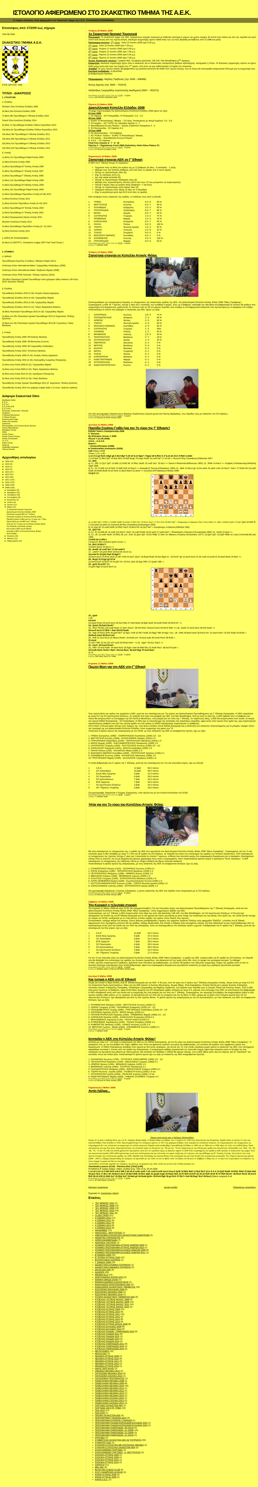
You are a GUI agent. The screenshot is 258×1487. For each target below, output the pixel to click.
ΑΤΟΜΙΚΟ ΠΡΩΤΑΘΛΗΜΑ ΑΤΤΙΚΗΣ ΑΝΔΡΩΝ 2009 (119, 1245)
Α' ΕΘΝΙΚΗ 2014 (103, 1228)
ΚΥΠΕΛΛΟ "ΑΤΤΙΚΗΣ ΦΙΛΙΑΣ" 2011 (112, 1304)
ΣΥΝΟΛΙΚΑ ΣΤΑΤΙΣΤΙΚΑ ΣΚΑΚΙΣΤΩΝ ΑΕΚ (115, 1447)
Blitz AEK (99, 1467)
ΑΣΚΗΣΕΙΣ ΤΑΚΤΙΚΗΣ (105, 1242)
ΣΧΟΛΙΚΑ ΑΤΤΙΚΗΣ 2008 (107, 1455)
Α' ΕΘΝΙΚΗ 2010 (103, 1218)
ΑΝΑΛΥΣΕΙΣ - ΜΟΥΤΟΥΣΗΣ (108, 1232)
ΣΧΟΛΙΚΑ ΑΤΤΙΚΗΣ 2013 (107, 1462)
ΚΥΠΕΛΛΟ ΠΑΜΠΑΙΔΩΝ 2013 (109, 1346)
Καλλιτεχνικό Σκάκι (10, 419)
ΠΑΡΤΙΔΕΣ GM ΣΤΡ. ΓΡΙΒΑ (105, 656)
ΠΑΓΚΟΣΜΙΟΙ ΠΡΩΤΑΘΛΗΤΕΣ (109, 1378)
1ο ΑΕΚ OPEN (102, 1215)
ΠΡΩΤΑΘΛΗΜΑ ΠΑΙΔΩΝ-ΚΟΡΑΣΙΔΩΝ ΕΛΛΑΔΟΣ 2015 (121, 1425)
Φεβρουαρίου (13, 541)
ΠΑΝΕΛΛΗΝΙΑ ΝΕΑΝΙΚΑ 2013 (109, 1393)
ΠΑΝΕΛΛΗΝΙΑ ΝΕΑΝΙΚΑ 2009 (109, 1383)
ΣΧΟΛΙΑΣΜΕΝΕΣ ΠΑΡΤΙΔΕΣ (109, 1450)
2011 (7, 479)
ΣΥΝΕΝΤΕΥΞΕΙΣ (103, 1442)
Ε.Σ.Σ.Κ (5, 404)
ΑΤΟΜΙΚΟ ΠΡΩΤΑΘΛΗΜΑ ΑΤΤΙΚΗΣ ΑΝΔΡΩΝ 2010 (119, 1247)
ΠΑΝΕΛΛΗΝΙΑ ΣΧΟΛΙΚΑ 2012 (109, 1400)
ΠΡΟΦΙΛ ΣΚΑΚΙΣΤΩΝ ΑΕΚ (107, 1415)
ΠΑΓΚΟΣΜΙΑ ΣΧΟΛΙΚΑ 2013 (108, 1376)
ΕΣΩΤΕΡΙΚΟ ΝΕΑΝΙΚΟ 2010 (109, 1294)
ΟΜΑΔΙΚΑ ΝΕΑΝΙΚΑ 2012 (107, 1371)
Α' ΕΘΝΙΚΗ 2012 (103, 1223)
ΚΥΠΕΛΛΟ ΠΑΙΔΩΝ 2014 (107, 1341)
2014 (7, 472)
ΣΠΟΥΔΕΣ (100, 1437)
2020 (7, 461)
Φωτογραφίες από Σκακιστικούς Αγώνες (19, 426)
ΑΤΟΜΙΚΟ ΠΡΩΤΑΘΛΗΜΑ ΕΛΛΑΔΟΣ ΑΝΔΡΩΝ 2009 (120, 1250)
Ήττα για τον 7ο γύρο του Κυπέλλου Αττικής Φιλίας (125, 804)
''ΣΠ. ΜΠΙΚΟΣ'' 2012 (104, 1203)
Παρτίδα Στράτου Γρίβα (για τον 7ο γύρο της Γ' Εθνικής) (129, 428)
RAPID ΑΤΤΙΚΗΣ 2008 (105, 1474)
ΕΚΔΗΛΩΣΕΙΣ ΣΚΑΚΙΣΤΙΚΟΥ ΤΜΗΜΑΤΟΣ (115, 1287)
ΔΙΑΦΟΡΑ (99, 1272)
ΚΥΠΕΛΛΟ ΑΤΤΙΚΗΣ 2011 (107, 1314)
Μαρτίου (10, 538)
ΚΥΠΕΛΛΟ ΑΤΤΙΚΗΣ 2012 (107, 1316)
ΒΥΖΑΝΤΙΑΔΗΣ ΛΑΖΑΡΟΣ (105, 1180)
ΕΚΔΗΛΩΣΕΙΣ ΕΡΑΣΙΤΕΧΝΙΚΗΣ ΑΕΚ (112, 1284)
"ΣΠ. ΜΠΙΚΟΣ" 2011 (104, 1213)
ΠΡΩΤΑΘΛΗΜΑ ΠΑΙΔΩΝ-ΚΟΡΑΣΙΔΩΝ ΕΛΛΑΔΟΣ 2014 (121, 1423)
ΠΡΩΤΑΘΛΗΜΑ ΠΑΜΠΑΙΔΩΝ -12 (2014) (114, 1435)
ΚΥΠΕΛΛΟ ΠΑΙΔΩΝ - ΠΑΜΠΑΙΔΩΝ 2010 (114, 1331)
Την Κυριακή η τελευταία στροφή (112, 905)
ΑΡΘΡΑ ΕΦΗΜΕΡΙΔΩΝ (106, 1240)
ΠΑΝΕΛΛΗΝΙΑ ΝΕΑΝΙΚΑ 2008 (109, 1381)
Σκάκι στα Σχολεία (9, 421)
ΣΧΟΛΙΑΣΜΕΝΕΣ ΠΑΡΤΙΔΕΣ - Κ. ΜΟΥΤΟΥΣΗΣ (118, 1452)
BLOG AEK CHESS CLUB (107, 1469)
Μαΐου (10, 507)
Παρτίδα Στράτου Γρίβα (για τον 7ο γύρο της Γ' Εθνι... (27, 519)
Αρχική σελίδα (170, 1187)
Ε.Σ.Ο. (5, 402)
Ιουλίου (10, 502)
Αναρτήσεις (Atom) (110, 1193)
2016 (7, 466)
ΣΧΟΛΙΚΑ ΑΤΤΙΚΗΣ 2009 (107, 1457)
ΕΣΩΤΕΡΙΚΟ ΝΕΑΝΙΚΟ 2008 (106, 97)
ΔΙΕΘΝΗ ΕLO (101, 1274)
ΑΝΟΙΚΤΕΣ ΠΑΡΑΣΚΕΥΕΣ (107, 1237)
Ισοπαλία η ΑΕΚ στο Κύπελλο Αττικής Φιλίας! (121, 1039)
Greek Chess (7, 434)
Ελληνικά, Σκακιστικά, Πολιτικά (15, 411)
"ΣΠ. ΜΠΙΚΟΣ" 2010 (104, 1210)
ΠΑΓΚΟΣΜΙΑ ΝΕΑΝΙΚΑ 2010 (108, 1373)
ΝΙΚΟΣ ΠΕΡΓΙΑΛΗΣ (104, 1368)
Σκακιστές (6, 423)
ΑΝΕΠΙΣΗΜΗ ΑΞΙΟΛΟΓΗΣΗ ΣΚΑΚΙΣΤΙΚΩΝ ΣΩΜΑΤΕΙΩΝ (122, 1235)
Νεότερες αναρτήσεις (98, 1187)
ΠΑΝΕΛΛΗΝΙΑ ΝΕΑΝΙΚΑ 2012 (109, 1390)
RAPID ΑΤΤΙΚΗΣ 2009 (105, 1477)
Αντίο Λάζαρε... (99, 1091)
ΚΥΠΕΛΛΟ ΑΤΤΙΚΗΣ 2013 (107, 1319)
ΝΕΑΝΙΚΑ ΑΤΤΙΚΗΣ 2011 (107, 1361)
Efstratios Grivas (9, 430)
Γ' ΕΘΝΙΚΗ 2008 (101, 245)
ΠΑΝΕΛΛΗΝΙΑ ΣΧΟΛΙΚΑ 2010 (109, 1398)
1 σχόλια (127, 95)
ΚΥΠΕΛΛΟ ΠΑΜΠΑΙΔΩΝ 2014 (109, 1348)
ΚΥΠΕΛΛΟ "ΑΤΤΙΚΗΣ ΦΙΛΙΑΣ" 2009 (112, 1302)
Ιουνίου (10, 505)
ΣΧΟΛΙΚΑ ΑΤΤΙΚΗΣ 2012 (107, 1460)
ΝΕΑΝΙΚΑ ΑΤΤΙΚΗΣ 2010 (107, 1358)
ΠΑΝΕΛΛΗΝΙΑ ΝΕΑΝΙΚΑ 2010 (109, 1385)
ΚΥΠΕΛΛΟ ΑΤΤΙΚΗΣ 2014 (107, 1321)
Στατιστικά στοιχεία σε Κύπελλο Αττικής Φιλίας (122, 255)
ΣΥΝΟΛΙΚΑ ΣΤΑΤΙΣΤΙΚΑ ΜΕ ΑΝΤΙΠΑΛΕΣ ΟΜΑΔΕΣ (119, 1445)
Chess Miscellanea (10, 428)
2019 (7, 464)
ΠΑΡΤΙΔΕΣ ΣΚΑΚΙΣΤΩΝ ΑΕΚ (109, 1405)
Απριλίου (11, 536)
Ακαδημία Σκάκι (8, 400)
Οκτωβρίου (12, 495)
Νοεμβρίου (11, 492)
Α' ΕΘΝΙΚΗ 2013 (103, 1225)
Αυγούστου (12, 500)
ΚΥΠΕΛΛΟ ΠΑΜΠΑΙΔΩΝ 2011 (109, 1344)
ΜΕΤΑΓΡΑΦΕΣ (102, 1351)
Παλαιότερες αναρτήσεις (244, 1187)
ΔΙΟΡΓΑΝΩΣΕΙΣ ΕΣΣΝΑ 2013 (109, 1277)
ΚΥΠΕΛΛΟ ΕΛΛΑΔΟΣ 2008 (105, 149)
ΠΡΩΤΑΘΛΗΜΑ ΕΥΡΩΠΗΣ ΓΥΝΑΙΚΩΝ (113, 1420)
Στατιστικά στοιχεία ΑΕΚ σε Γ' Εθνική (115, 159)
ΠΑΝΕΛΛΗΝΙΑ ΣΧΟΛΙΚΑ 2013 (109, 1403)
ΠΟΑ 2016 (100, 1413)
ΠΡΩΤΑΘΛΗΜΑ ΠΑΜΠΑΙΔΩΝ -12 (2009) (114, 1432)
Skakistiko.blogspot (10, 447)
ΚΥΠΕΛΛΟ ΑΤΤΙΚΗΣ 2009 (107, 1309)
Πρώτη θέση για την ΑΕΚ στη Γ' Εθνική (116, 667)
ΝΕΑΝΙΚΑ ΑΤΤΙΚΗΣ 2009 (107, 1356)
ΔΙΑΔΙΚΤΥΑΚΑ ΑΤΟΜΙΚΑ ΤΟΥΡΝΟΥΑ (112, 1265)
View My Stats (8, 34)
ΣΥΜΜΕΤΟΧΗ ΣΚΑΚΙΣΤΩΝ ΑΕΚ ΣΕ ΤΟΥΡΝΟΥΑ (118, 1440)
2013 (7, 474)
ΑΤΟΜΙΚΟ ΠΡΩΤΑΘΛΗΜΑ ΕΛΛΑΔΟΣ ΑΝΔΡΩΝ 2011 (120, 1252)
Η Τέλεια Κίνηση (9, 417)
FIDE (4, 432)
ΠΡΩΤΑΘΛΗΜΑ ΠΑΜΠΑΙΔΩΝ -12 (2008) (114, 1430)
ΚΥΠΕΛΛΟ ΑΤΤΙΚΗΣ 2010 (107, 1311)
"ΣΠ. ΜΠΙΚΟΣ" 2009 (104, 1208)
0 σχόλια (127, 243)
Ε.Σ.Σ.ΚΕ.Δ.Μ (8, 406)
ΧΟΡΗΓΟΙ (99, 1464)
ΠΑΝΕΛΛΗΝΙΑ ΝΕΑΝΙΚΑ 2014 (109, 1395)
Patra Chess (7, 443)
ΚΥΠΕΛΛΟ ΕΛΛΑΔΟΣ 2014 (108, 1329)
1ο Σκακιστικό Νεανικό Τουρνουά (112, 34)
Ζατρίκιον (6, 413)
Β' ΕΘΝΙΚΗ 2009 (103, 1255)
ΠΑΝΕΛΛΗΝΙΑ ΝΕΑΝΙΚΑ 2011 (109, 1388)
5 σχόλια (127, 147)
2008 (7, 487)
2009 (7, 485)
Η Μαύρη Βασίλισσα (10, 415)
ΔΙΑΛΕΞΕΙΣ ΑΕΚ (103, 1269)
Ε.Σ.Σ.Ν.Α (6, 408)
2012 (7, 477)
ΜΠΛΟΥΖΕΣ (101, 1353)
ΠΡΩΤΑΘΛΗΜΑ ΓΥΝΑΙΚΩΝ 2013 (110, 1418)
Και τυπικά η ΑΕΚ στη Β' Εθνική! (112, 979)
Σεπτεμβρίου (12, 497)
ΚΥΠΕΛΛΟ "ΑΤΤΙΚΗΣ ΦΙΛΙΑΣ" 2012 (112, 1307)
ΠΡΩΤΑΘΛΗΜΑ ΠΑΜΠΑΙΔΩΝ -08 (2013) (114, 1427)
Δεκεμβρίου (12, 490)
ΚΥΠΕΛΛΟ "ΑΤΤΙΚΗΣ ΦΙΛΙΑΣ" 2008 (112, 1299)
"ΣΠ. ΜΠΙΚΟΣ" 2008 (104, 1205)
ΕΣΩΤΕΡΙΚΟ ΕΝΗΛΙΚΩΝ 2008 (109, 1289)
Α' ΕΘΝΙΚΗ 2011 (103, 1220)
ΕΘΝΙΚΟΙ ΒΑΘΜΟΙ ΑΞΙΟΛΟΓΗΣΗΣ (111, 1282)
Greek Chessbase (10, 438)
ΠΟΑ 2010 (100, 1410)
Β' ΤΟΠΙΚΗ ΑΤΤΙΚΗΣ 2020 (107, 1257)
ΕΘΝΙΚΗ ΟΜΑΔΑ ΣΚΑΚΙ (106, 1279)
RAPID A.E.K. (101, 1479)
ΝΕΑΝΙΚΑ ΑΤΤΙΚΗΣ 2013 (107, 1366)
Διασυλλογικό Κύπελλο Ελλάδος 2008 (116, 107)
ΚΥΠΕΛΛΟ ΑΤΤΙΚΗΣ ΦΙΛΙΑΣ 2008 (108, 418)
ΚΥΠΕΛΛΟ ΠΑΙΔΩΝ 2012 (107, 1336)
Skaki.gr (5, 445)
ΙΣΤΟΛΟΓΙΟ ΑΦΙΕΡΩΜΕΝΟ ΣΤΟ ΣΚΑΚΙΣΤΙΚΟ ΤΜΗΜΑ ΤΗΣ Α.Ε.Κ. (102, 12)
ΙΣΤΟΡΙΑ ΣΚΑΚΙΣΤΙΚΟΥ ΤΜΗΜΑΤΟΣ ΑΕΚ (115, 1297)
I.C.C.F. (5, 441)
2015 (7, 469)
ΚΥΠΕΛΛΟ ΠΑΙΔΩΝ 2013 (107, 1339)
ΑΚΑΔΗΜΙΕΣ (101, 1230)
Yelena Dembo (8, 449)
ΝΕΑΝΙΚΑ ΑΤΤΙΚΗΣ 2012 (107, 1363)
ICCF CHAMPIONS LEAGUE (109, 1472)
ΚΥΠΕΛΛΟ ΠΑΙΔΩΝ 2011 (107, 1334)
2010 (7, 482)
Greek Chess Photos (11, 436)
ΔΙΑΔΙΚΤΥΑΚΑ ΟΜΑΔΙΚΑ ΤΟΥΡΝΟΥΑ (113, 1267)
